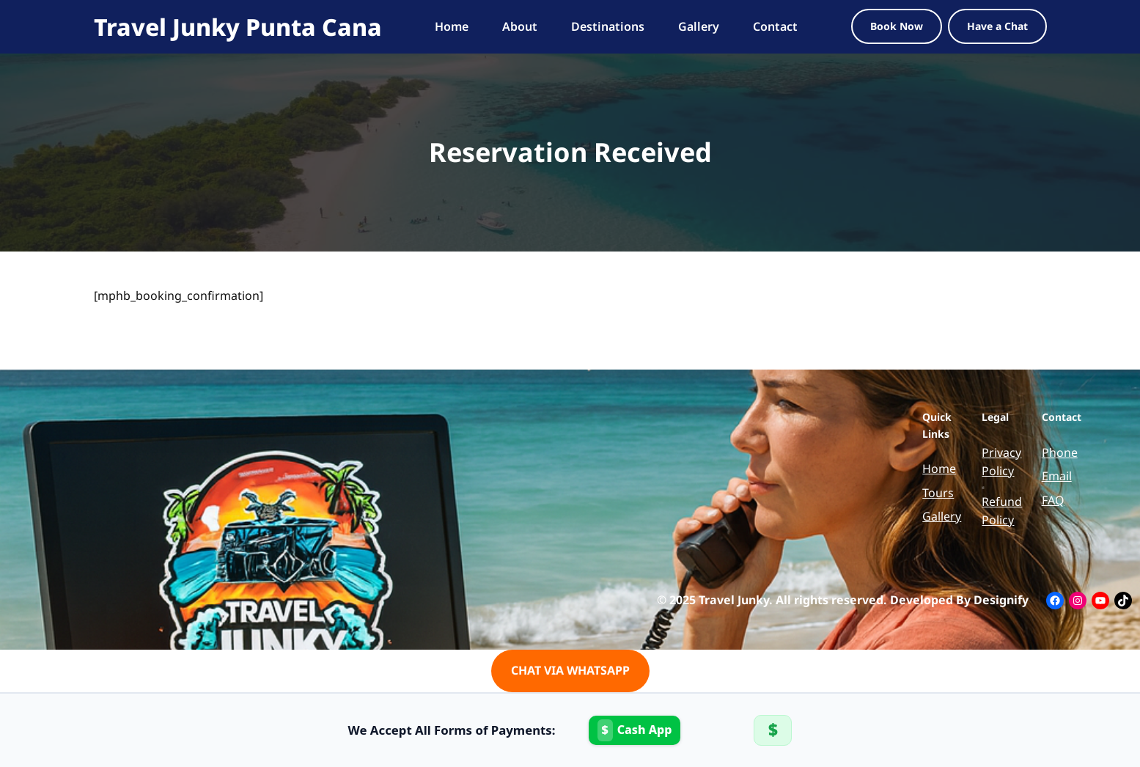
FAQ (1053, 500)
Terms (983, 486)
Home (939, 468)
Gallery (941, 516)
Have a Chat (997, 26)
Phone (1060, 452)
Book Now (896, 26)
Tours (938, 493)
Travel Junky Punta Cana (238, 27)
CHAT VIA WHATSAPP (570, 670)
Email (1057, 476)
